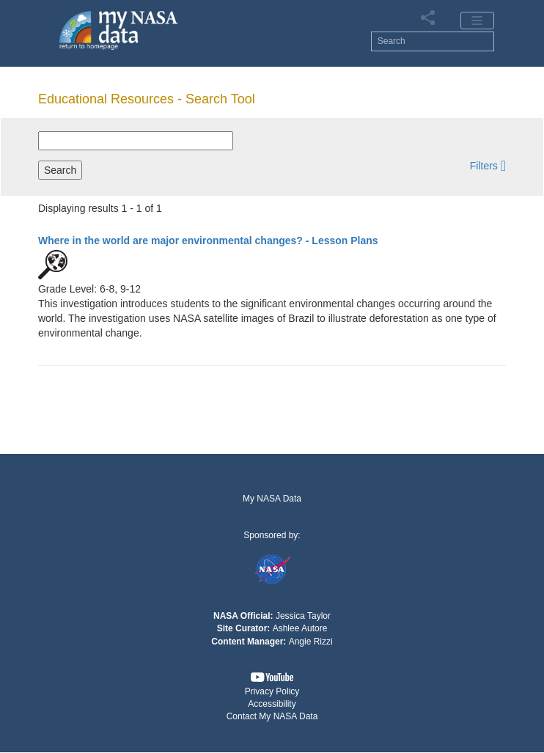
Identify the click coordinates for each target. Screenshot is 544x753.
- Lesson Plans (208, 240)
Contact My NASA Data (272, 716)
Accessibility (271, 704)
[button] (488, 165)
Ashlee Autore (300, 628)
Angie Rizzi (311, 641)
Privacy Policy (272, 691)
